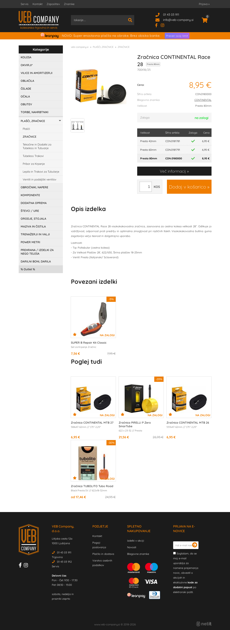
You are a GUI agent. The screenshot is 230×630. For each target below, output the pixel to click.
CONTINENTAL (203, 99)
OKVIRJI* (27, 65)
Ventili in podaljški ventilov (39, 179)
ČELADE (26, 88)
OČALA (25, 96)
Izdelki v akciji (135, 540)
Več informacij (173, 171)
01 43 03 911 (171, 14)
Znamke (69, 4)
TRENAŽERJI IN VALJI (35, 234)
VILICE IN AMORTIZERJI (36, 73)
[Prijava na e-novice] (194, 545)
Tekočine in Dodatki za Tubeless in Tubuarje (37, 146)
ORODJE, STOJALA (33, 218)
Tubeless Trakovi (33, 156)
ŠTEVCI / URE (30, 211)
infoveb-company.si (178, 20)
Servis (25, 4)
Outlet (28, 269)
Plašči (26, 129)
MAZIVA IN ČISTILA (33, 226)
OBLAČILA (27, 81)
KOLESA (26, 57)
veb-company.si (80, 46)
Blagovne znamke (138, 553)
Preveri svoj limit (177, 35)
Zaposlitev (53, 4)
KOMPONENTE (30, 195)
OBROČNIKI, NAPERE (34, 187)
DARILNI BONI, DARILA (36, 261)
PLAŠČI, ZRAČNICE (33, 121)
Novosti (131, 547)
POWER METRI (30, 242)
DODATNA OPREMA (34, 203)
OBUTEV (26, 104)
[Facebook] (158, 25)
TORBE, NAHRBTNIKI (34, 112)
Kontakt (38, 4)
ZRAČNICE (29, 136)
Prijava (204, 4)
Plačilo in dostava (103, 553)
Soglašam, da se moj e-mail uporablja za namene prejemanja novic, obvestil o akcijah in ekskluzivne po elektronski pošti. (185, 573)
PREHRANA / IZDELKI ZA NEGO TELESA (37, 251)
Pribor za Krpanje (34, 164)
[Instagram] (164, 25)
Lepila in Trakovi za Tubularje (41, 171)
